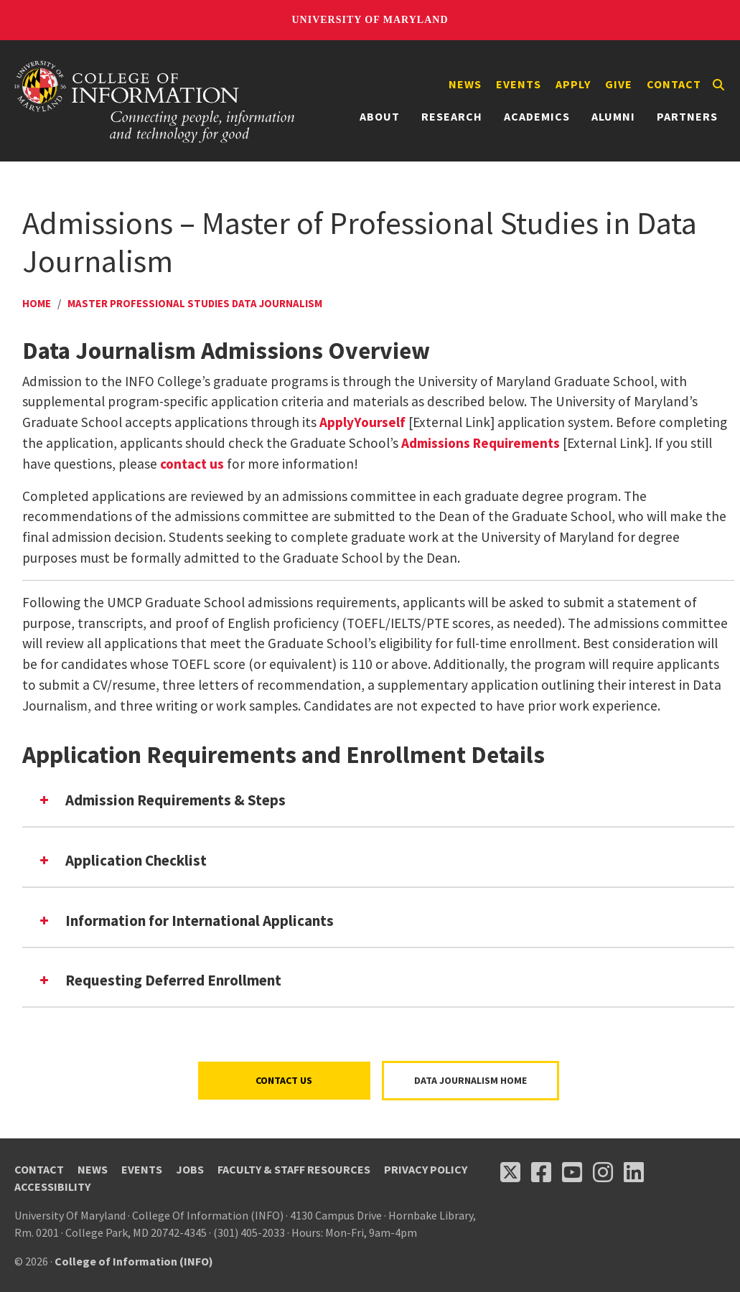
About (380, 116)
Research (451, 116)
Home (36, 303)
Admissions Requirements (480, 442)
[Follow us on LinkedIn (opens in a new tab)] (633, 1172)
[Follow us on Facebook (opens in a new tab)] (541, 1172)
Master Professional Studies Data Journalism (194, 303)
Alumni (613, 116)
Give (618, 84)
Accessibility (52, 1186)
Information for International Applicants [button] (185, 920)
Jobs (190, 1169)
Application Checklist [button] (122, 860)
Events (518, 84)
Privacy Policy (425, 1169)
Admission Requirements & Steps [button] (161, 800)
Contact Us (284, 1080)
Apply (573, 84)
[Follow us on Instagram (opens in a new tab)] (603, 1172)
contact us (192, 463)
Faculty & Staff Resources (293, 1169)
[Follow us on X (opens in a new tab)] (510, 1172)
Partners (687, 116)
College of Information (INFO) (134, 1261)
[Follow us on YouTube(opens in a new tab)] (572, 1172)
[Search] (718, 84)
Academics (537, 116)
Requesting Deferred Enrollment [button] (159, 980)
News (465, 84)
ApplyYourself (362, 422)
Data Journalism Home (470, 1080)
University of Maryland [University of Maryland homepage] (369, 19)
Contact (674, 84)
